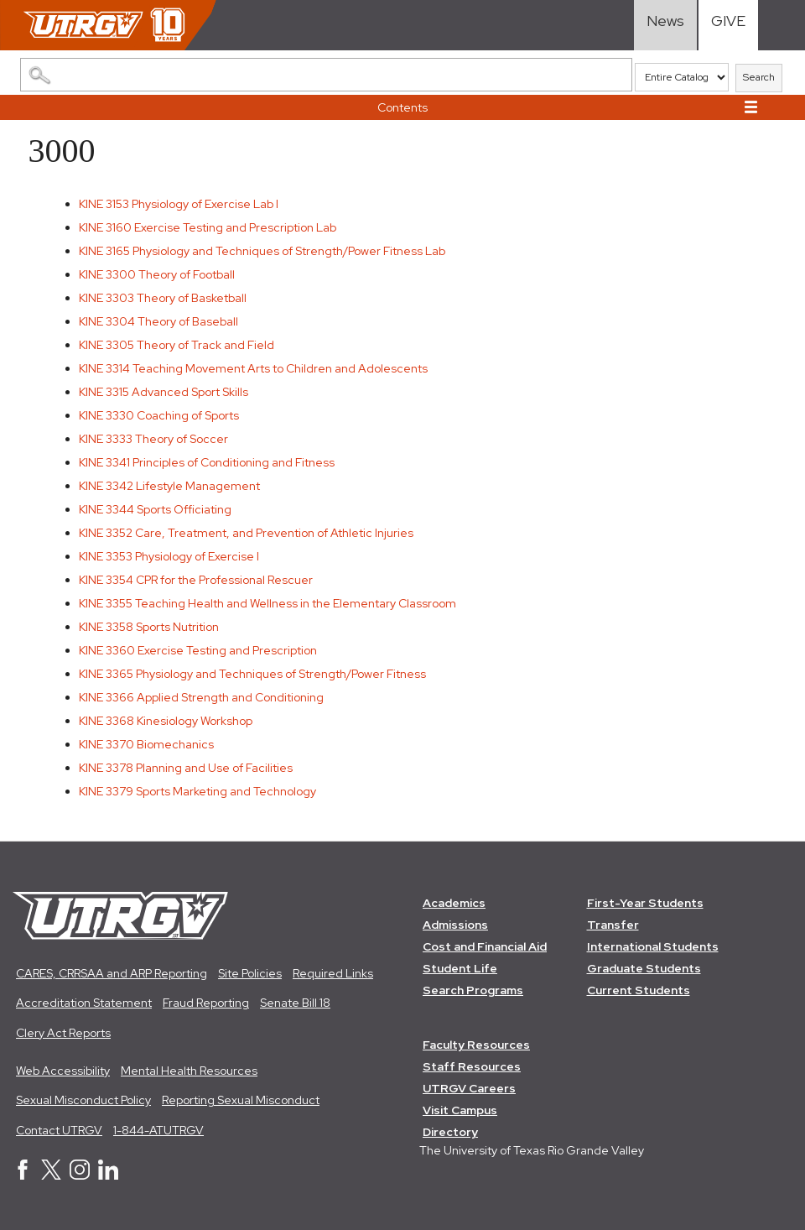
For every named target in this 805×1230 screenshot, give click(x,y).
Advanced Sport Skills (163, 391)
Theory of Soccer (153, 438)
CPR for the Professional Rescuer (196, 579)
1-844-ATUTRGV (158, 1130)
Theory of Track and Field (176, 344)
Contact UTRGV (59, 1130)
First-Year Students (645, 903)
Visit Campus (460, 1111)
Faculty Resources (476, 1045)
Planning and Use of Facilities (186, 767)
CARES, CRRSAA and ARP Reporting (111, 973)
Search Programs (473, 990)
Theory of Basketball (163, 297)
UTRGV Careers (469, 1089)
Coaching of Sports (159, 415)
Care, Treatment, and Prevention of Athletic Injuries (246, 532)
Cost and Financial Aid (485, 946)
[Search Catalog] (326, 74)
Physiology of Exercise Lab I (178, 203)
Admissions (455, 924)
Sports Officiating (155, 509)
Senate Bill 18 (295, 1002)
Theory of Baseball (158, 321)
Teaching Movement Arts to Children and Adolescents (253, 368)
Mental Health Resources (189, 1070)
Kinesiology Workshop (165, 720)
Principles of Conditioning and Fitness (207, 462)
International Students (653, 946)
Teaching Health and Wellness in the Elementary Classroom (267, 603)
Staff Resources (472, 1067)
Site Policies (250, 973)
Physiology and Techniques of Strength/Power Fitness (252, 673)
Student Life (460, 968)
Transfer (613, 924)
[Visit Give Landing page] (728, 25)
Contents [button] (402, 107)
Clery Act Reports (63, 1032)
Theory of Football (157, 274)
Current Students (638, 990)
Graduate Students (644, 968)
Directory (450, 1132)
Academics (454, 903)
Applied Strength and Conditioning (201, 697)
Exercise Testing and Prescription (198, 650)
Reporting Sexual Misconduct (240, 1100)
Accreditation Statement (84, 1002)
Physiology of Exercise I (169, 556)
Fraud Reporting (206, 1002)
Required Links (333, 973)
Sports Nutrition (149, 626)
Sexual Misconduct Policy (83, 1100)
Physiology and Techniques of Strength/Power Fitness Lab (262, 250)
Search (759, 77)
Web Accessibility (63, 1070)
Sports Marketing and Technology (197, 791)
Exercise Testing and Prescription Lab (207, 227)
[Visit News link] (665, 25)
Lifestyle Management (169, 485)
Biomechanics (146, 744)
